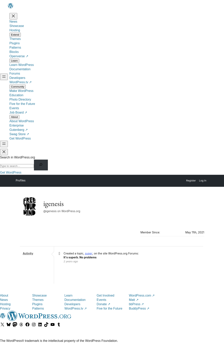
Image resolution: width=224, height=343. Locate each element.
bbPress (136, 304)
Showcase (39, 295)
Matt (133, 299)
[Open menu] (4, 77)
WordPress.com (142, 295)
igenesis (53, 203)
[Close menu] (13, 16)
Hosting (5, 304)
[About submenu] (14, 117)
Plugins (37, 304)
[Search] (41, 165)
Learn (69, 295)
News (4, 299)
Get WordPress (10, 172)
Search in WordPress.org (17, 157)
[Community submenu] (17, 87)
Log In (202, 180)
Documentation (75, 299)
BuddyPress (139, 308)
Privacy (5, 308)
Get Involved (105, 295)
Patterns (38, 308)
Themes (38, 299)
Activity (28, 253)
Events (101, 299)
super (88, 253)
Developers (72, 304)
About (4, 295)
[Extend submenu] (15, 35)
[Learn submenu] (14, 61)
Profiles (20, 180)
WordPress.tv (76, 308)
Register (191, 180)
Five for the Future (109, 308)
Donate (103, 304)
